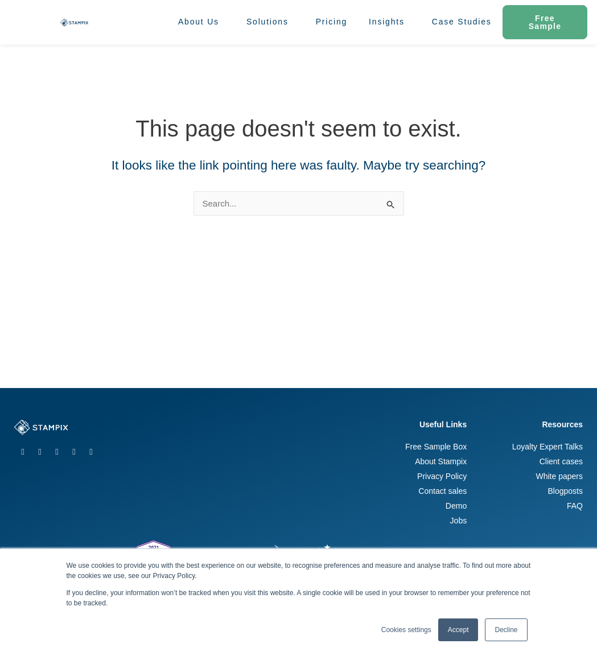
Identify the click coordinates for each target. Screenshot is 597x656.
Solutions (270, 22)
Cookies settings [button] (406, 630)
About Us (201, 22)
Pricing (331, 21)
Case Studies (462, 21)
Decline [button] (506, 630)
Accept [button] (458, 630)
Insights (389, 22)
